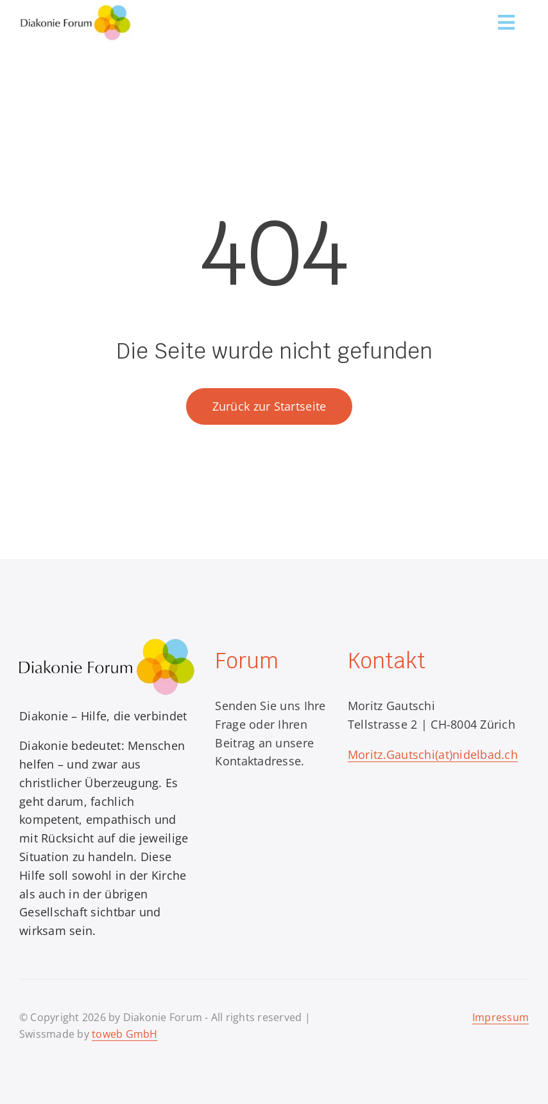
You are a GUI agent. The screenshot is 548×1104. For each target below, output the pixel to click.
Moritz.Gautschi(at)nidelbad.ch (433, 754)
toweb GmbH (124, 1034)
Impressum (500, 1017)
